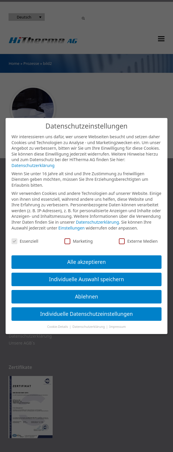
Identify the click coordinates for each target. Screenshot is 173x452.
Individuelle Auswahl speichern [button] (86, 279)
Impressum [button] (117, 327)
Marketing (78, 241)
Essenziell (24, 241)
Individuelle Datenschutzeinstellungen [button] (86, 313)
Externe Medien (138, 241)
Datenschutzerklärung (32, 165)
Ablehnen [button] (86, 296)
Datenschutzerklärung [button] (89, 327)
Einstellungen (71, 228)
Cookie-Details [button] (58, 327)
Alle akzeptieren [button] (86, 261)
